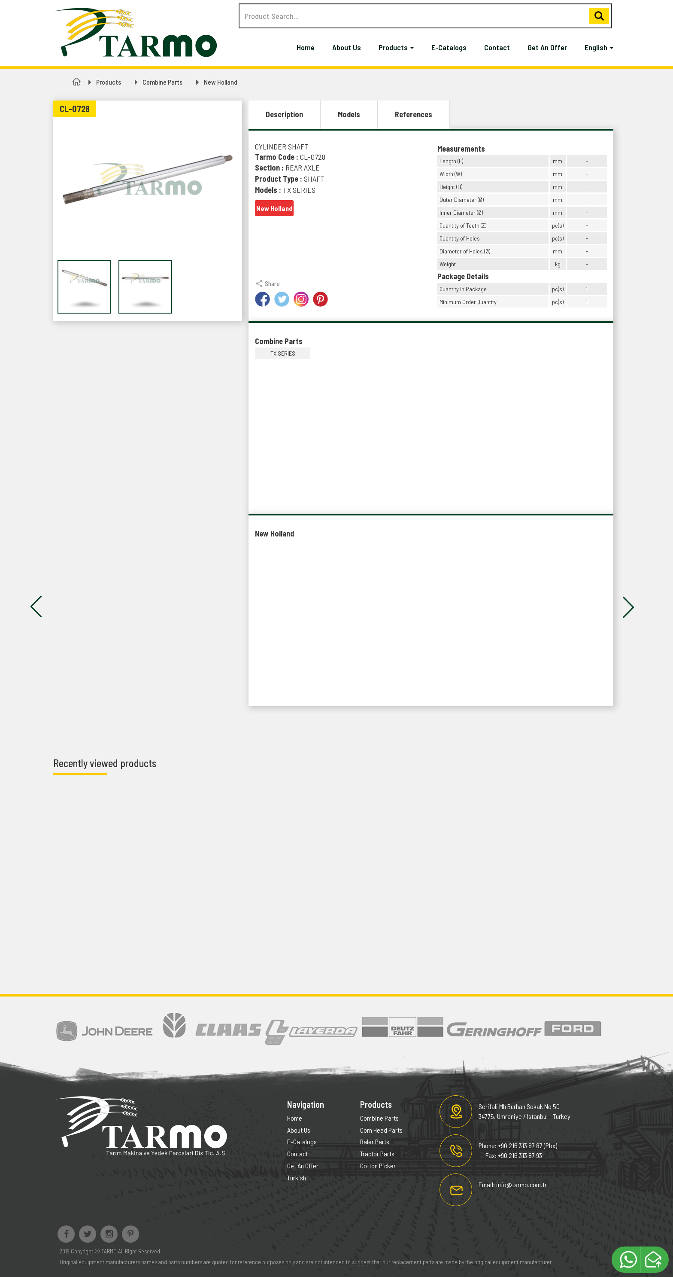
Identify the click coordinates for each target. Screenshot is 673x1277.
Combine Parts (162, 82)
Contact (497, 47)
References (413, 114)
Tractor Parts (377, 1153)
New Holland (220, 82)
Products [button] (396, 47)
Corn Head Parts (381, 1130)
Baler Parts (374, 1141)
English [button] (599, 47)
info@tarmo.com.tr (521, 1184)
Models (349, 114)
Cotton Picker (378, 1165)
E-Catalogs (449, 47)
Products (108, 82)
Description (284, 114)
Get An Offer (547, 47)
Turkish (296, 1177)
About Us (346, 47)
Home (306, 47)
